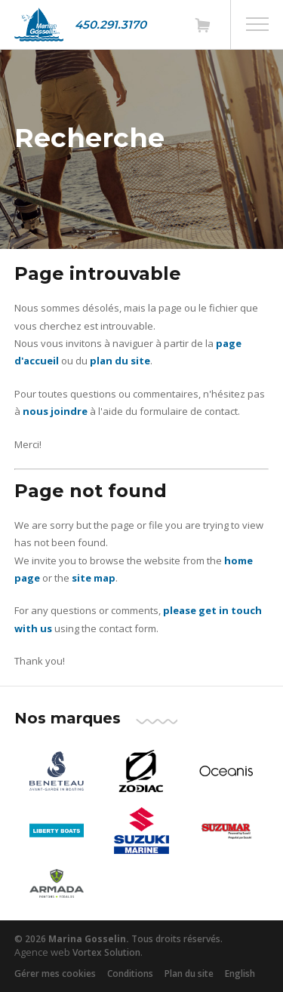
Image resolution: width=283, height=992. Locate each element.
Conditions (130, 973)
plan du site (120, 360)
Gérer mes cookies (55, 973)
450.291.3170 (110, 24)
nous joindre (55, 411)
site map (93, 578)
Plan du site (189, 973)
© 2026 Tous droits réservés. (118, 938)
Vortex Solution (106, 952)
